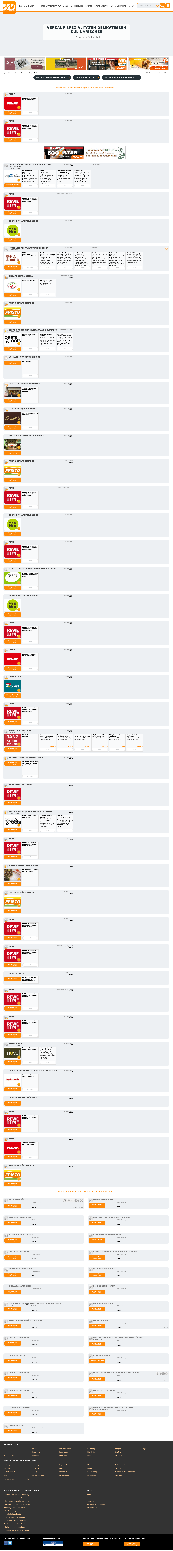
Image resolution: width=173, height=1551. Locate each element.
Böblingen (8, 1453)
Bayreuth (35, 1469)
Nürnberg (91, 1449)
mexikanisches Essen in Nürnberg (17, 1505)
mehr (131, 6)
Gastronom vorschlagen (90, 1544)
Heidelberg (35, 1453)
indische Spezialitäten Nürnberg (16, 1495)
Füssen (34, 1449)
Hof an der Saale (38, 1476)
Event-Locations (118, 6)
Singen (118, 1449)
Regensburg (92, 1472)
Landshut (63, 1472)
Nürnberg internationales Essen (16, 1524)
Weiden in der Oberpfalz (125, 1472)
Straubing (119, 1469)
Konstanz (35, 1456)
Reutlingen (91, 1456)
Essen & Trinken (26, 6)
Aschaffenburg (9, 1472)
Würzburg (119, 1476)
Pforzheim (91, 1453)
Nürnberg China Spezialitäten (15, 1508)
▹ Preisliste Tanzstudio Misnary (17, 733)
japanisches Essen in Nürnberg (16, 1498)
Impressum (90, 1502)
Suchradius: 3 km (84, 78)
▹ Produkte (12, 278)
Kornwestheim (65, 1449)
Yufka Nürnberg (10, 1511)
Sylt (144, 1449)
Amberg (7, 1465)
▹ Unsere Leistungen (14, 169)
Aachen (7, 1449)
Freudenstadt (9, 1456)
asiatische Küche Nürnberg (14, 1528)
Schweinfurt (120, 1465)
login (88, 1511)
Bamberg (35, 1465)
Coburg (34, 1472)
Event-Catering (101, 6)
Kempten (62, 1469)
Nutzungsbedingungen (95, 1505)
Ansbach (7, 1469)
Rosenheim (91, 1476)
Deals (65, 6)
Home (88, 1495)
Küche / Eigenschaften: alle (50, 78)
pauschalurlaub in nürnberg (15, 1515)
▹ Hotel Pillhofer (13, 250)
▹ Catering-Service (14, 332)
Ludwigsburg (64, 1453)
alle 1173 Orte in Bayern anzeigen (17, 1480)
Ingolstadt (63, 1465)
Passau (90, 1469)
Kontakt (89, 1498)
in (9, 73)
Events (88, 6)
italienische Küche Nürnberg (15, 1518)
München (63, 1456)
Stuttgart (118, 1456)
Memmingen (64, 1476)
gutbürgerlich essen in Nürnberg (16, 1531)
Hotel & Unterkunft (48, 6)
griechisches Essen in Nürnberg (16, 1502)
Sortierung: (119, 78)
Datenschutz (91, 1508)
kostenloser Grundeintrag (132, 1544)
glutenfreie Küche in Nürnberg (16, 1521)
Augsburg (7, 1476)
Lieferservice (77, 6)
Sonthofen (119, 1453)
